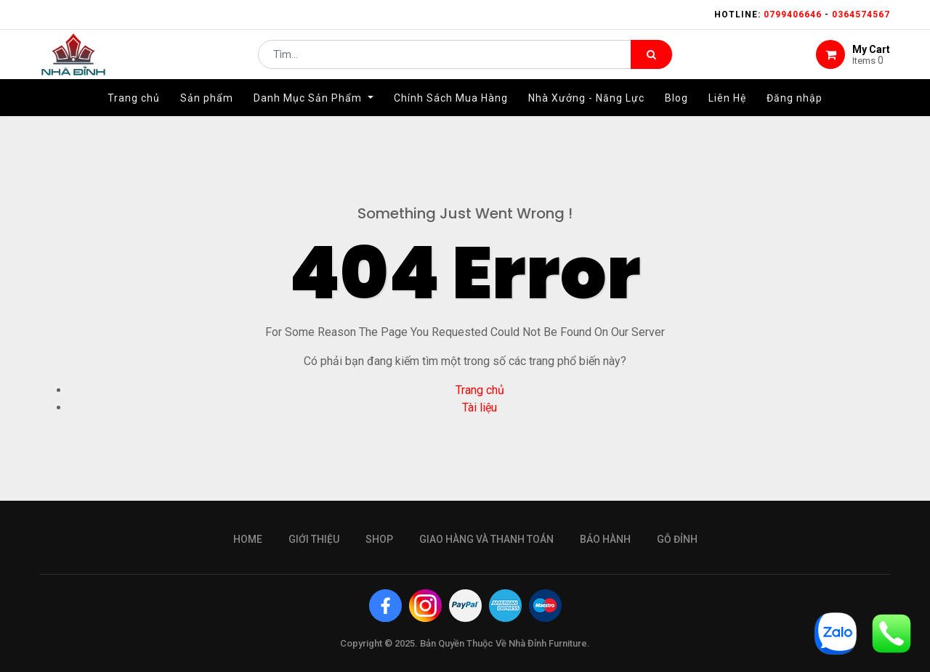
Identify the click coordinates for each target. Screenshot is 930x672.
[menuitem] (133, 114)
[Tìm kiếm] (651, 62)
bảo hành (605, 539)
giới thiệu (313, 539)
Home (247, 539)
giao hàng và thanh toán (486, 539)
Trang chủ (480, 390)
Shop (379, 539)
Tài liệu (479, 407)
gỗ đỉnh (677, 539)
